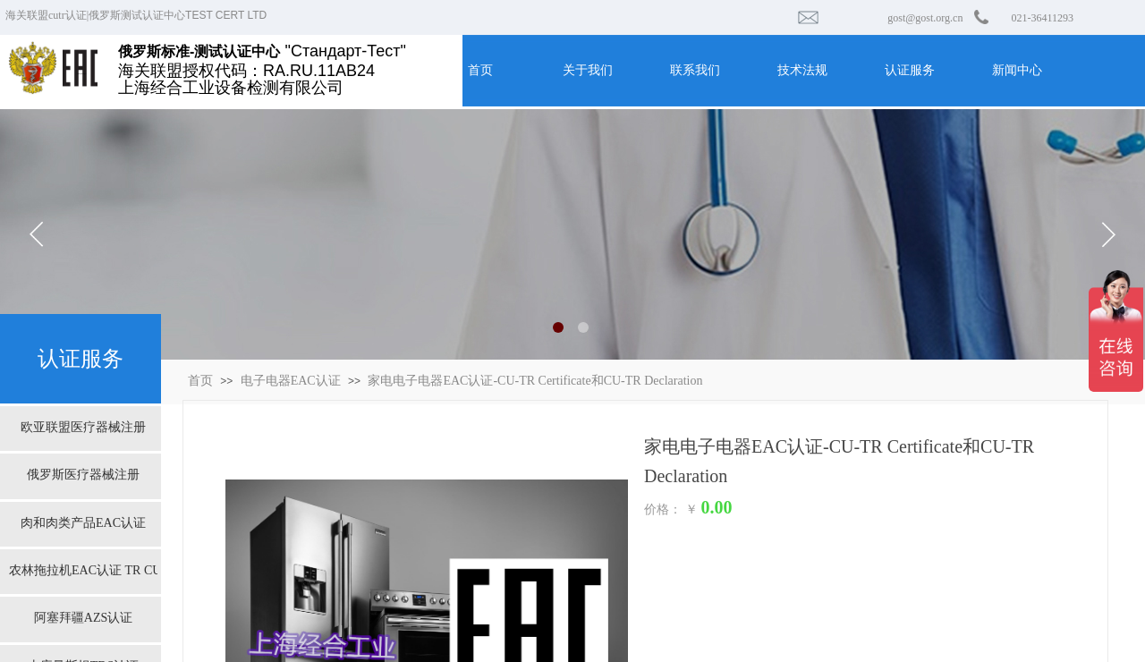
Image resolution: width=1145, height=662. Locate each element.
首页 (200, 380)
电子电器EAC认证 (291, 380)
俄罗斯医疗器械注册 (83, 474)
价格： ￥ (671, 509)
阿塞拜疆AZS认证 (83, 617)
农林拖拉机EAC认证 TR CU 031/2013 (83, 570)
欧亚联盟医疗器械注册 (83, 427)
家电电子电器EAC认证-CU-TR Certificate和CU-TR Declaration (535, 380)
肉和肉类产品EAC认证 (83, 523)
